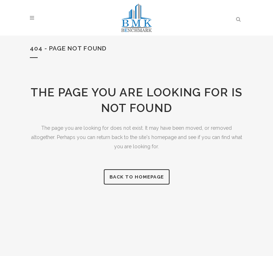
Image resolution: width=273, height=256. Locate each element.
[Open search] (238, 18)
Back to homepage (136, 177)
